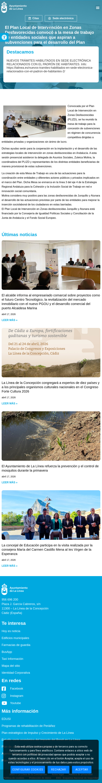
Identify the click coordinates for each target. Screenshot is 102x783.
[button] (4, 37)
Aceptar (81, 769)
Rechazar (58, 769)
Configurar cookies (27, 769)
